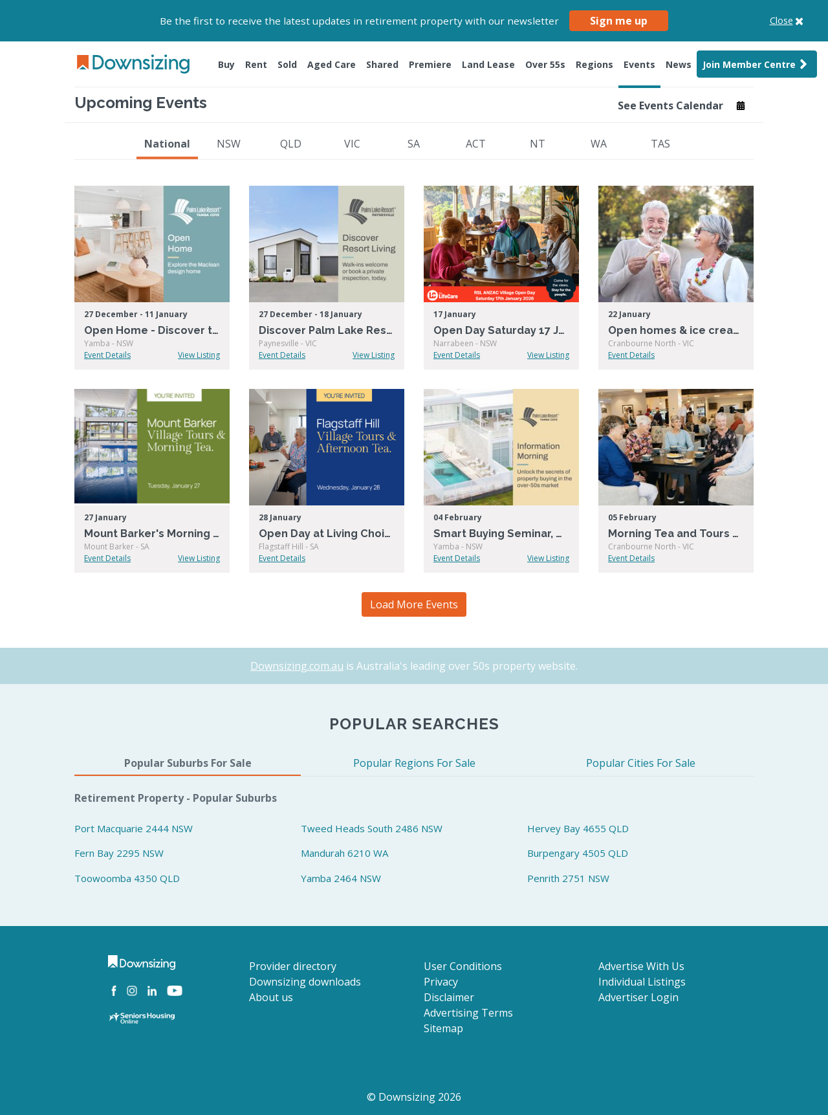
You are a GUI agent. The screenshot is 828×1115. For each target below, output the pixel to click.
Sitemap (443, 1028)
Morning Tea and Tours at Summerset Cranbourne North (676, 533)
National (167, 144)
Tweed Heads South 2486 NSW (371, 828)
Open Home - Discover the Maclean (152, 330)
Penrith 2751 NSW (568, 878)
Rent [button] (256, 64)
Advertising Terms (468, 1013)
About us (271, 997)
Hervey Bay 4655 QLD (578, 828)
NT (537, 144)
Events (639, 64)
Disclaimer (449, 997)
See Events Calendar (681, 105)
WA (599, 144)
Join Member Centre (757, 64)
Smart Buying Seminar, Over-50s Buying (501, 533)
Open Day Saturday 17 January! (501, 330)
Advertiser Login (638, 997)
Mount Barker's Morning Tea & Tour (152, 533)
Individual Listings (642, 982)
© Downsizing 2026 (414, 1097)
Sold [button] (287, 64)
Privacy (441, 982)
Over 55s (545, 64)
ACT (476, 144)
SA (414, 144)
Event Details (107, 354)
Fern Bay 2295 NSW (119, 852)
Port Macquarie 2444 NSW (133, 828)
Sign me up (619, 21)
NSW (229, 144)
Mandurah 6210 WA (344, 852)
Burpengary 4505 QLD (577, 852)
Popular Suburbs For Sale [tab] (188, 763)
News (679, 64)
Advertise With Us (641, 966)
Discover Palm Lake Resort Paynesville (327, 330)
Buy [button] (226, 64)
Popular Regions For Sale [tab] (414, 763)
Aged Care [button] (331, 64)
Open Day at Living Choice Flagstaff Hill (327, 533)
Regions (594, 64)
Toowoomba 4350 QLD (127, 878)
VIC (352, 144)
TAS (660, 144)
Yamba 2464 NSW (341, 878)
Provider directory (292, 966)
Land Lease (488, 64)
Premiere (430, 64)
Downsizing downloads (305, 982)
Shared (382, 64)
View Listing (199, 354)
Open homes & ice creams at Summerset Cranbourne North (676, 330)
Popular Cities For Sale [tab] (640, 763)
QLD (290, 144)
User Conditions (463, 966)
